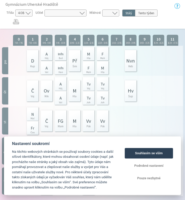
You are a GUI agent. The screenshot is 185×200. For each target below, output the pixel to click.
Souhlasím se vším (149, 153)
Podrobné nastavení (149, 166)
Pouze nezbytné (149, 178)
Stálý (129, 13)
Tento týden (146, 13)
